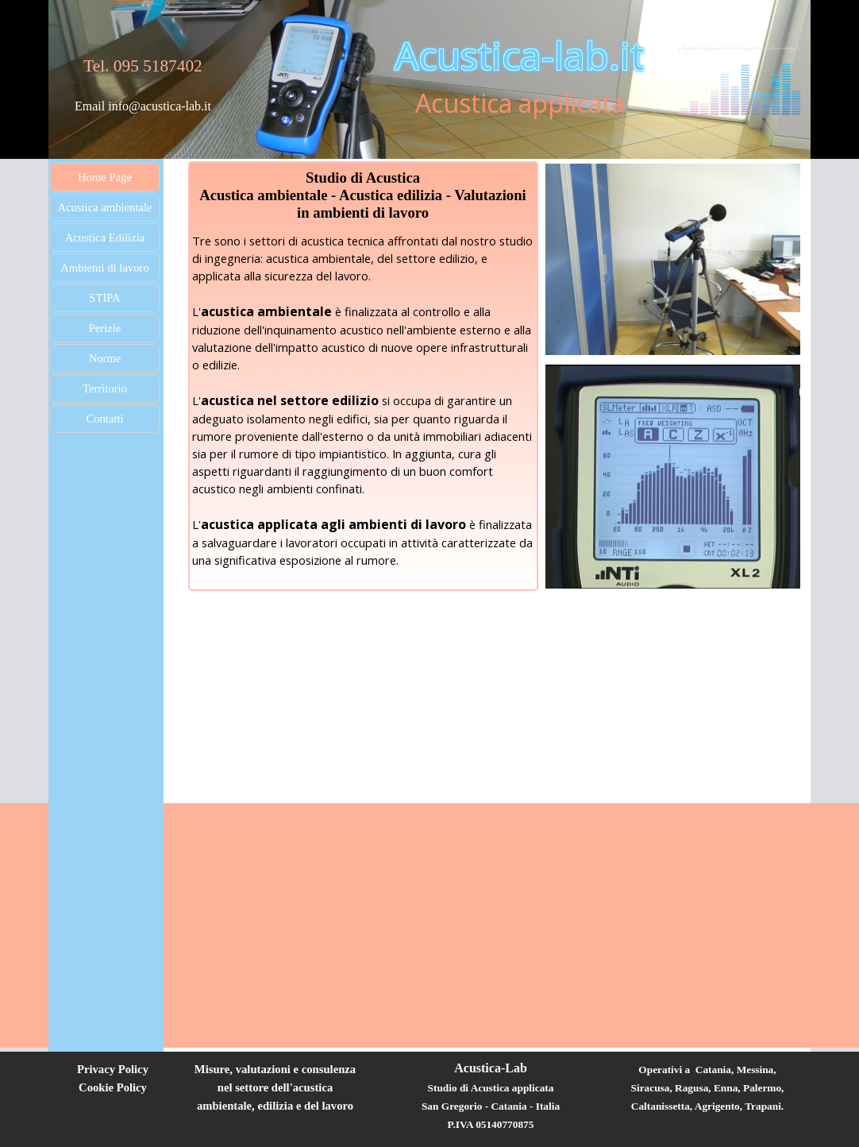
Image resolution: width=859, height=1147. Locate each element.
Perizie (105, 328)
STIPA (104, 298)
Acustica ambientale (104, 207)
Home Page (105, 177)
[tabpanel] (143, 76)
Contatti (104, 418)
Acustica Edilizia (105, 237)
